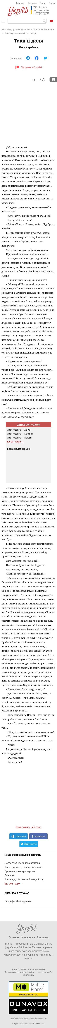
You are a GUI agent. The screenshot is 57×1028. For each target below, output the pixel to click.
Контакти (20, 3)
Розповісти (38, 836)
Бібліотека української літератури (17, 29)
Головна (14, 937)
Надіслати (18, 836)
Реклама (32, 3)
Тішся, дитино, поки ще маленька (23, 867)
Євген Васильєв (38, 969)
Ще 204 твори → (15, 441)
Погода (51, 3)
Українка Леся (47, 29)
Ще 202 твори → (14, 883)
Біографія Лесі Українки (19, 449)
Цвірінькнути (29, 844)
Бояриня (9, 875)
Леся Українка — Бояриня (20, 434)
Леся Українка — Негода (19, 438)
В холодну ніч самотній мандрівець (24, 879)
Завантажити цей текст (28, 827)
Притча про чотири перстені (20, 871)
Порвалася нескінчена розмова (22, 863)
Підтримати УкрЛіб (28, 67)
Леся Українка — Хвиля (19, 430)
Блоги (42, 3)
